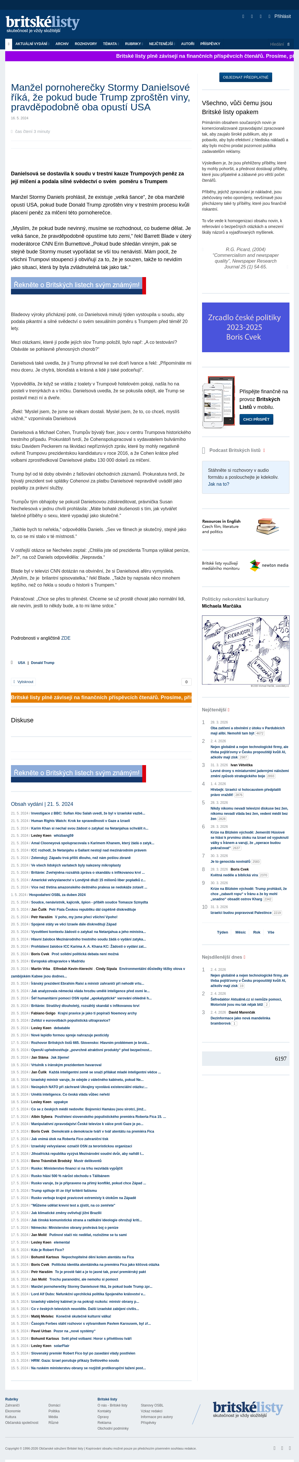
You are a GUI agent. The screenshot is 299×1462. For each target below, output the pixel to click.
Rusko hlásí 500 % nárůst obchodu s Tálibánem (70, 1176)
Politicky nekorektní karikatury (235, 602)
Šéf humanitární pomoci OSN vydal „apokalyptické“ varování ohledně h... (91, 998)
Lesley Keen (41, 836)
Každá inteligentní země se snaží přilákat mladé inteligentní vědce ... (105, 1072)
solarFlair (61, 1346)
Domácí (54, 1405)
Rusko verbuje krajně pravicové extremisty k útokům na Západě (83, 1198)
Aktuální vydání (32, 44)
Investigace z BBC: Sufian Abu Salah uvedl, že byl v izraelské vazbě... (88, 813)
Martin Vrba (40, 969)
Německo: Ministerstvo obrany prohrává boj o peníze (74, 1228)
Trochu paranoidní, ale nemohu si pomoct (83, 1279)
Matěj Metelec (42, 1316)
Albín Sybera (41, 1117)
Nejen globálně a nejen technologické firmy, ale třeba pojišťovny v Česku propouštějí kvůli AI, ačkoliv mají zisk (249, 752)
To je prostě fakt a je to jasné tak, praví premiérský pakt (100, 1272)
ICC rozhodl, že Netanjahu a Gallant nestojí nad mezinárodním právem (88, 850)
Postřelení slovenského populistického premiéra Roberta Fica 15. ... (110, 1117)
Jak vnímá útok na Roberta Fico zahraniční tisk (69, 1139)
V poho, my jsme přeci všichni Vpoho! (86, 917)
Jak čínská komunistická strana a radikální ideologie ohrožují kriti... (86, 1220)
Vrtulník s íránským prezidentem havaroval (66, 1065)
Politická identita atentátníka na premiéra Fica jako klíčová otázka (105, 1265)
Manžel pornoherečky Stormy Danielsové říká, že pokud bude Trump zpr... (91, 1287)
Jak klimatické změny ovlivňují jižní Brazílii (66, 1213)
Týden (222, 932)
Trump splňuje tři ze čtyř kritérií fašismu (64, 1191)
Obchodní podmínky (113, 1428)
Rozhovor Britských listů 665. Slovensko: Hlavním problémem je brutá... (90, 1043)
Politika (54, 1411)
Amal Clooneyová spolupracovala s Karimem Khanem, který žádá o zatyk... (92, 843)
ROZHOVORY (86, 44)
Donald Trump (43, 663)
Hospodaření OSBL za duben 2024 (57, 895)
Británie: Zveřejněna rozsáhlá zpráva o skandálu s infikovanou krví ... (88, 873)
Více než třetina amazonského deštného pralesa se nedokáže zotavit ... (89, 887)
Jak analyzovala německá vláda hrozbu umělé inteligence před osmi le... (90, 991)
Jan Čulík (38, 910)
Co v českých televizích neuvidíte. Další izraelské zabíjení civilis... (85, 1309)
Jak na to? (218, 484)
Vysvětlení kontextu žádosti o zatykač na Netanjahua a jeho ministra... (88, 932)
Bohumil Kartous (45, 1257)
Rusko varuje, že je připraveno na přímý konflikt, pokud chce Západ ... (88, 1183)
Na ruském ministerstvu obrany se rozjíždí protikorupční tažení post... (88, 1368)
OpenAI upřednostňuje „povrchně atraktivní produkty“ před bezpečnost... (91, 1050)
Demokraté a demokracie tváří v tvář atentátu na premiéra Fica (103, 1131)
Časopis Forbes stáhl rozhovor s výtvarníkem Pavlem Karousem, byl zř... (91, 1324)
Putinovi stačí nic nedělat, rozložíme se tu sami (88, 1235)
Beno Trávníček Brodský (51, 1161)
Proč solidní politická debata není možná (85, 954)
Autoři (187, 44)
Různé (53, 1423)
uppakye (61, 1102)
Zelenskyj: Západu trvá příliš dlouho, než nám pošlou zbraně (81, 858)
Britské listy (45, 25)
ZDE (65, 638)
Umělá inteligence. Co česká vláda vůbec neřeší (70, 1094)
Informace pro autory (157, 1417)
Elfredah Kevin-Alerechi (72, 969)
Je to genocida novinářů (236, 861)
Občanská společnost (21, 1423)
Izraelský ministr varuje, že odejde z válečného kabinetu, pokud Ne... (87, 1080)
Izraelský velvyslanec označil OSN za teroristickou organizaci (81, 1146)
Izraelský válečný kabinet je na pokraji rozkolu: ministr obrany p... (85, 1302)
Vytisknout (23, 682)
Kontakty (104, 1411)
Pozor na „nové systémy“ (75, 1331)
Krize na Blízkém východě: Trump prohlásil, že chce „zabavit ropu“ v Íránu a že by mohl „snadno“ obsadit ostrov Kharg (249, 894)
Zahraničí (12, 1405)
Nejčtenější (162, 44)
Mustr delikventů (87, 1161)
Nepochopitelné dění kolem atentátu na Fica (97, 1257)
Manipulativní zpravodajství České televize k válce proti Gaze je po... (87, 1124)
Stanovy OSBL (152, 1405)
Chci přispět (256, 419)
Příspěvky (210, 44)
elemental (62, 1242)
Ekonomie (12, 1411)
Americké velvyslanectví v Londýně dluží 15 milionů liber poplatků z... (88, 880)
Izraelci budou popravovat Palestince (246, 912)
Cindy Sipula (106, 969)
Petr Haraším (42, 917)
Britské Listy (248, 1410)
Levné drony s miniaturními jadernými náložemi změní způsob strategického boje (250, 774)
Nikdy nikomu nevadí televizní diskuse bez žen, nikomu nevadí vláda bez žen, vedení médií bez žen (249, 813)
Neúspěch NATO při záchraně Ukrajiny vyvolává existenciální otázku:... (89, 1087)
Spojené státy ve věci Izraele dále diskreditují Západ (73, 924)
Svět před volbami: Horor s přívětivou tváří (96, 1339)
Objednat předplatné (245, 77)
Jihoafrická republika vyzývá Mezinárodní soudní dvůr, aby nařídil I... (87, 1154)
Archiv (62, 44)
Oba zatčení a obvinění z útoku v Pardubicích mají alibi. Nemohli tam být (248, 731)
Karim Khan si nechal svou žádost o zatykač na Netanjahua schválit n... (89, 828)
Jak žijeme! (60, 1057)
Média (53, 1417)
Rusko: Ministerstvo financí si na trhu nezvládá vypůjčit (77, 1168)
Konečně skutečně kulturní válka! (83, 1316)
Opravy (103, 1417)
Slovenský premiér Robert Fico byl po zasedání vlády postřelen (83, 1353)
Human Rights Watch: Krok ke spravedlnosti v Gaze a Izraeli (80, 821)
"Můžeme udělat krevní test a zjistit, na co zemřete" (73, 1205)
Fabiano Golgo (43, 1013)
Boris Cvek (40, 954)
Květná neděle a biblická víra (239, 875)
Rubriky (134, 44)
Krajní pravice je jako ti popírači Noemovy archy (97, 1013)
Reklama (104, 1423)
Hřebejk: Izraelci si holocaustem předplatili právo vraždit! (246, 792)
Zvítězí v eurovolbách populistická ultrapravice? (70, 1020)
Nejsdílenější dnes (222, 957)
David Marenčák (242, 1012)
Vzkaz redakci (151, 1411)
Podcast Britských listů (232, 450)
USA (21, 663)
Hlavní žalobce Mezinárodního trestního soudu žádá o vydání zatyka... (88, 939)
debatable (62, 1028)
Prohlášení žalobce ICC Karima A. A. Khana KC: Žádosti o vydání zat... (88, 947)
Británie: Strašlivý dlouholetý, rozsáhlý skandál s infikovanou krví (85, 1006)
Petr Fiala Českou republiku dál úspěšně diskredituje (92, 910)
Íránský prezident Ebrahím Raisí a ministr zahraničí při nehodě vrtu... (87, 984)
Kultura (10, 1417)
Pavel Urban (41, 1331)
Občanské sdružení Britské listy (61, 1448)
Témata (111, 44)
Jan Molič (39, 1235)
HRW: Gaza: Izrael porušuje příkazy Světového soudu (75, 1361)
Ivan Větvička (242, 765)
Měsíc (241, 932)
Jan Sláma (39, 1057)
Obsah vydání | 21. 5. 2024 (42, 804)
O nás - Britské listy (112, 1405)
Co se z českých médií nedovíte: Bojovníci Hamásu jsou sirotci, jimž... (88, 1109)
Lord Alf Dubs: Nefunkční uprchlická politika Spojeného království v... (88, 1294)
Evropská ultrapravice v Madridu (58, 961)
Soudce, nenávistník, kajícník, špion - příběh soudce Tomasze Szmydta (89, 902)
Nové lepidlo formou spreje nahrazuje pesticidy (70, 1035)
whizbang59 (63, 836)
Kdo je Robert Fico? (47, 1250)
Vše (271, 932)
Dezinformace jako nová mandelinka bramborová (240, 1021)
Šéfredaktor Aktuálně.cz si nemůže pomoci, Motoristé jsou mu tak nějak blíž (246, 1002)
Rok (256, 932)
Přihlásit (280, 16)
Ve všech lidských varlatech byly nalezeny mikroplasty (76, 865)
